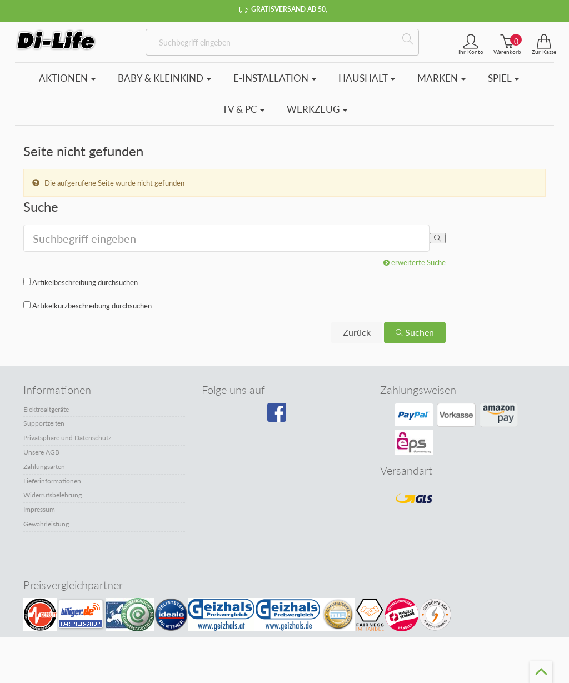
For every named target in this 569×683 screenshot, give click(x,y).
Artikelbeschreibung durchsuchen (85, 282)
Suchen (415, 332)
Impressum (39, 509)
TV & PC (243, 109)
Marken (441, 78)
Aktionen (67, 78)
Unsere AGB (41, 452)
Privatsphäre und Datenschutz (67, 437)
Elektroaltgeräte (46, 409)
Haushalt (366, 78)
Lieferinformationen (52, 481)
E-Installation (274, 78)
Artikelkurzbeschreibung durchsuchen (92, 305)
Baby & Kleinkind (164, 78)
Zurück (357, 332)
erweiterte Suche (414, 262)
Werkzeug (317, 109)
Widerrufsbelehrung (52, 495)
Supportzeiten (43, 423)
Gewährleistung (46, 524)
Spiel (503, 78)
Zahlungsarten (44, 466)
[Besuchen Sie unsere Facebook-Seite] (281, 416)
